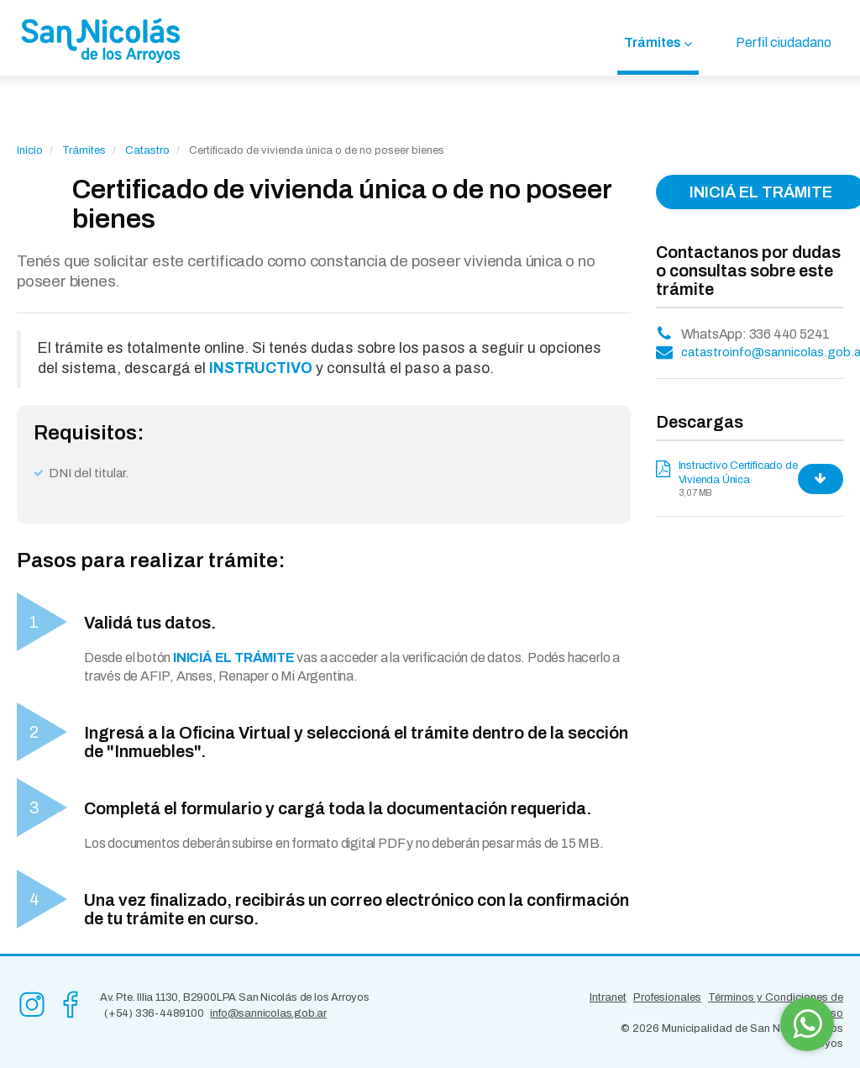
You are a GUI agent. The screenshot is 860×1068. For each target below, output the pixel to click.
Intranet (608, 997)
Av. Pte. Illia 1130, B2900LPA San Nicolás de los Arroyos (235, 997)
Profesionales (667, 997)
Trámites (652, 42)
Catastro (147, 150)
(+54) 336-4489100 (154, 1013)
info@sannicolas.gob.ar (268, 1013)
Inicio (30, 150)
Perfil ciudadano (783, 42)
